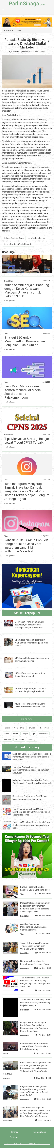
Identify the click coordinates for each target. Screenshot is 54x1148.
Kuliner (6, 734)
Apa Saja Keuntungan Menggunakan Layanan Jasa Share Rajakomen (33, 927)
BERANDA (9, 30)
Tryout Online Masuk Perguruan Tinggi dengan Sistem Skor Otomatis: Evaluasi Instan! (34, 946)
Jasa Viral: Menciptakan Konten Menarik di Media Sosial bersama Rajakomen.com (22, 391)
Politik (15, 734)
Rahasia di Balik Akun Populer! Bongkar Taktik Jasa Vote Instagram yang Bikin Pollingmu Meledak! (26, 545)
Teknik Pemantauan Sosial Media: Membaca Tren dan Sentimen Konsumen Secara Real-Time (31, 812)
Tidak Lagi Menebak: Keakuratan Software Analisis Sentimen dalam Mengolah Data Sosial (32, 825)
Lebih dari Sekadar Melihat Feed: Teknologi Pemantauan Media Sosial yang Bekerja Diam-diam (32, 757)
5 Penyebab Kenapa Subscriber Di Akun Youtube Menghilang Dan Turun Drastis (32, 643)
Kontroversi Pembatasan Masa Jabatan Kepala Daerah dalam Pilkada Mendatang (34, 1046)
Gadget (25, 734)
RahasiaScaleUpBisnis (14, 238)
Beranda (14, 1132)
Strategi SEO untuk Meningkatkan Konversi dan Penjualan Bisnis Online (24, 341)
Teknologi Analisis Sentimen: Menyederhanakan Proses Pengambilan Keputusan (31, 770)
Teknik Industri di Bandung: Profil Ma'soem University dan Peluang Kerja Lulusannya (35, 1002)
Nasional (7, 739)
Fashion (7, 728)
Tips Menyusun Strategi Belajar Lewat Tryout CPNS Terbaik (26, 440)
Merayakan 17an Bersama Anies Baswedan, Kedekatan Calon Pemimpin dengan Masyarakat (29, 625)
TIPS (19, 30)
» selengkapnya (9, 301)
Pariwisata (32, 728)
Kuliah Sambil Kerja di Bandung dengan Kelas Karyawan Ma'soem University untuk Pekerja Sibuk (26, 290)
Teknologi (32, 739)
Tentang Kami (39, 1132)
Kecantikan (44, 728)
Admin (42, 52)
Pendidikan (8, 281)
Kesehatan (43, 734)
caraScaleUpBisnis (36, 238)
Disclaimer (14, 1137)
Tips (5, 334)
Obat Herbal (19, 728)
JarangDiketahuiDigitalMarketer (18, 244)
